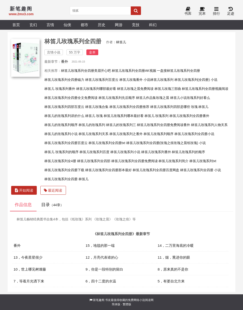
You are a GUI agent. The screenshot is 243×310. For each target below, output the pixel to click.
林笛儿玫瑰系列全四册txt (107, 143)
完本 (202, 11)
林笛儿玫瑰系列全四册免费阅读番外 (163, 125)
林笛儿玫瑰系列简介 (173, 161)
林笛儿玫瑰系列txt (202, 161)
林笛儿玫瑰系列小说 (125, 152)
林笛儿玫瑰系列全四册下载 (64, 170)
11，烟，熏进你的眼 (174, 257)
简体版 (116, 304)
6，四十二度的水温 (101, 281)
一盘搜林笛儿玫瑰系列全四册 (178, 71)
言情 (50, 25)
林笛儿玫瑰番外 (131, 80)
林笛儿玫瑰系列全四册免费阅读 (134, 161)
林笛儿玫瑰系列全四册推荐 (129, 107)
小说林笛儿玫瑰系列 (158, 80)
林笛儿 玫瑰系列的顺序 (61, 152)
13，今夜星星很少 (28, 257)
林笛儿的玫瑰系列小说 (61, 134)
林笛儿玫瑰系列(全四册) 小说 (195, 80)
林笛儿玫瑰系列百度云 (101, 80)
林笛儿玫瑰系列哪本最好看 (124, 116)
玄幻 (33, 25)
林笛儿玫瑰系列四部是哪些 (170, 107)
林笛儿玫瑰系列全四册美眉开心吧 (86, 71)
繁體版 (127, 304)
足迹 (230, 11)
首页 (16, 25)
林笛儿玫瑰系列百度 (94, 152)
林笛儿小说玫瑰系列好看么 (190, 98)
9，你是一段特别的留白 (104, 269)
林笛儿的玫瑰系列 (92, 125)
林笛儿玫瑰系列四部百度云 (64, 107)
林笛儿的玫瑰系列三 (121, 125)
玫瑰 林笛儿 (200, 107)
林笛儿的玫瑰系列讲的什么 (64, 116)
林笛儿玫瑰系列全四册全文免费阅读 (71, 98)
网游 (118, 25)
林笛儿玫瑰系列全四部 (93, 161)
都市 (84, 25)
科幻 (153, 25)
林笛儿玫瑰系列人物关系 (209, 125)
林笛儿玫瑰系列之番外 (126, 134)
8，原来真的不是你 (173, 269)
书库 (188, 11)
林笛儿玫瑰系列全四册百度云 (66, 143)
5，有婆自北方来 (171, 281)
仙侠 (67, 25)
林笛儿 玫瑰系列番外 (59, 89)
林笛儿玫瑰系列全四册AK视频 (134, 71)
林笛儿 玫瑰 (94, 116)
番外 (64, 61)
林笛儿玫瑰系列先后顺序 (116, 98)
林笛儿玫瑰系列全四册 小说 (200, 170)
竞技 (136, 25)
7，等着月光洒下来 (29, 281)
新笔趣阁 (98, 300)
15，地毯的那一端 (100, 245)
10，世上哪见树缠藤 (30, 269)
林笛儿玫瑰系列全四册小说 (194, 134)
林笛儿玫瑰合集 (96, 107)
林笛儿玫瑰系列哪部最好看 (96, 89)
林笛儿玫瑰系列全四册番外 (189, 116)
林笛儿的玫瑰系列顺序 (61, 125)
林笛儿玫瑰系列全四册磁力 (64, 80)
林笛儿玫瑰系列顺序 (158, 134)
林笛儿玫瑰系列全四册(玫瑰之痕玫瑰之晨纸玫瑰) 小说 (166, 143)
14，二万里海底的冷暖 (176, 245)
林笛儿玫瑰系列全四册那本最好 (108, 170)
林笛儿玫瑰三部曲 (167, 89)
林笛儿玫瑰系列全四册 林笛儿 (66, 179)
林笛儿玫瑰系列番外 (156, 152)
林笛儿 (121, 42)
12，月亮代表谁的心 (102, 257)
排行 (216, 11)
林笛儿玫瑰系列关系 (93, 134)
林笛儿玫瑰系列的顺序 (188, 152)
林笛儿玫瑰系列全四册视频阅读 (205, 89)
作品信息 (23, 204)
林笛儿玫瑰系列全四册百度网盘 (156, 170)
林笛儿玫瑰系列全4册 (60, 161)
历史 (101, 25)
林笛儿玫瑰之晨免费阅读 (135, 89)
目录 (52, 204)
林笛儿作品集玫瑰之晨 (152, 98)
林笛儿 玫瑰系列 (157, 116)
